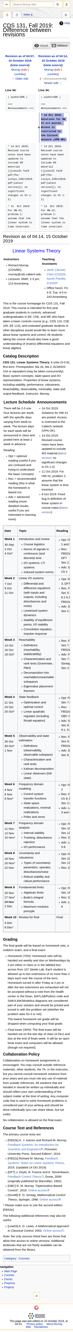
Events (8, 1279)
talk (24, 69)
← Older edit (20, 78)
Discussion (17, 15)
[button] (41, 45)
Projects (9, 1287)
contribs (19, 74)
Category (10, 1258)
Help (64, 23)
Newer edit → (53, 83)
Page (7, 15)
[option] (41, 45)
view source (19, 65)
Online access (37, 1190)
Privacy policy (34, 1324)
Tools (66, 15)
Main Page (10, 1271)
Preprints (9, 1283)
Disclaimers (41, 1327)
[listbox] (51, 45)
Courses (24, 1258)
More (27, 14)
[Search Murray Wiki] (33, 4)
